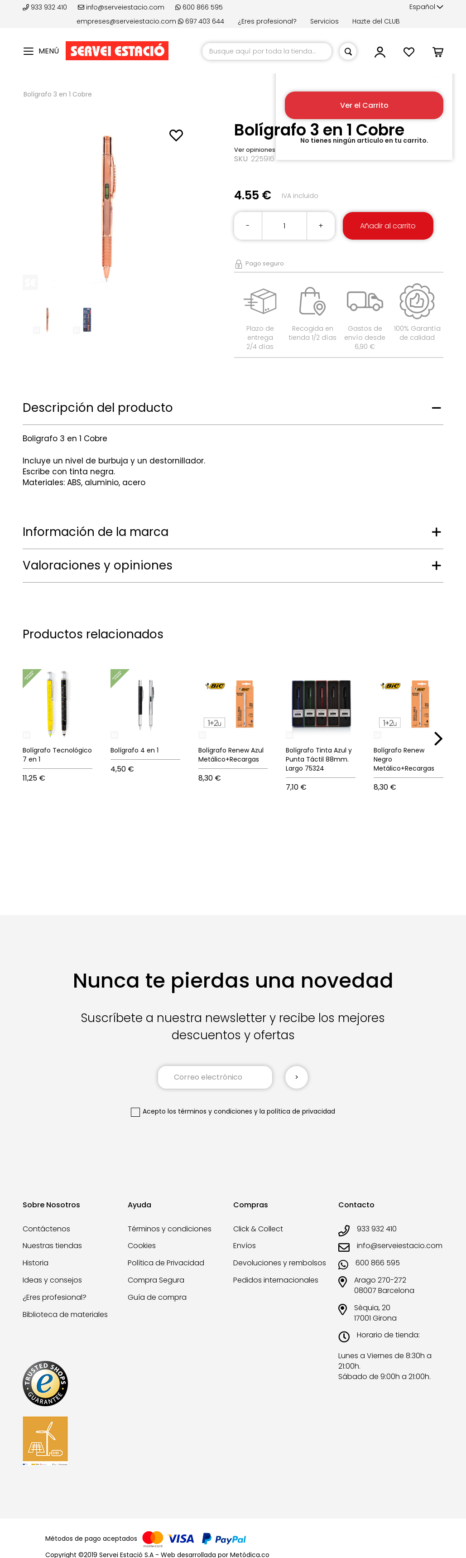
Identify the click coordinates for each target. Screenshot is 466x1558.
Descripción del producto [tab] (98, 408)
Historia (35, 1263)
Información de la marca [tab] (95, 532)
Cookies (142, 1245)
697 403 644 (201, 21)
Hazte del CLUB (376, 21)
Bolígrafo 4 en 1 (134, 750)
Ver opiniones (254, 149)
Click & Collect (258, 1229)
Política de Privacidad (166, 1263)
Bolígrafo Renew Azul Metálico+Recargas (231, 755)
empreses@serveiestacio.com (126, 21)
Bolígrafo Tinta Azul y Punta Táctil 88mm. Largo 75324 (319, 759)
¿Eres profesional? (267, 21)
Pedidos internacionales (275, 1280)
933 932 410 (46, 7)
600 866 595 (199, 7)
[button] (426, 7)
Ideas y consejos (52, 1280)
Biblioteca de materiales (65, 1314)
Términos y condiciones (169, 1229)
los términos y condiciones (210, 1111)
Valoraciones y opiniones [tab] (98, 565)
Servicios (324, 21)
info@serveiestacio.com (121, 7)
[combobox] (266, 51)
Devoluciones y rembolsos (279, 1263)
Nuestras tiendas (52, 1245)
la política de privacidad (297, 1111)
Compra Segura (156, 1280)
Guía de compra (157, 1297)
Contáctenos (46, 1229)
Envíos (244, 1245)
